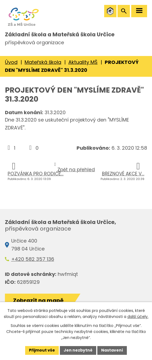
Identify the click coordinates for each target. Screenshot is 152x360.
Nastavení (112, 350)
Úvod (11, 62)
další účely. (137, 316)
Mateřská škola (43, 62)
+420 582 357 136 (32, 259)
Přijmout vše (42, 350)
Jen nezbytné (78, 350)
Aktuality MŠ (83, 62)
